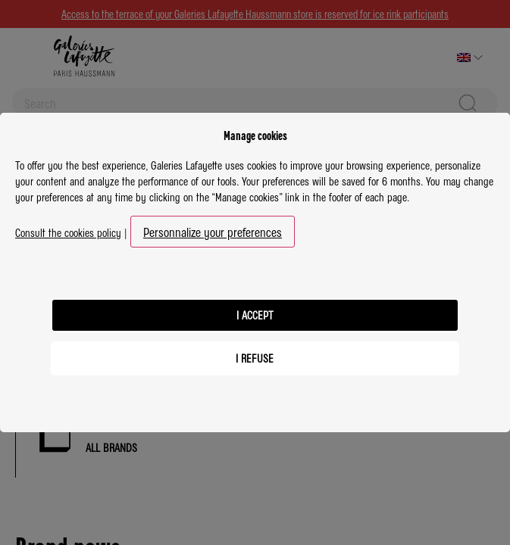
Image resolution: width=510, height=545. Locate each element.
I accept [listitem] (255, 315)
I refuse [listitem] (255, 358)
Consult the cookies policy (68, 232)
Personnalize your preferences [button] (212, 231)
